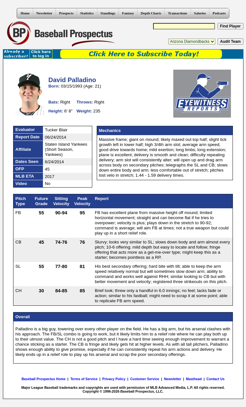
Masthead (194, 379)
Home (24, 13)
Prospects (66, 13)
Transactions (177, 13)
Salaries (200, 13)
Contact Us (216, 379)
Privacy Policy (113, 379)
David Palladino (72, 79)
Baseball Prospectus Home (43, 379)
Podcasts (219, 13)
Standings (108, 13)
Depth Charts (151, 13)
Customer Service (144, 379)
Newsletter (44, 13)
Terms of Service (83, 379)
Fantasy (128, 13)
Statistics (87, 13)
